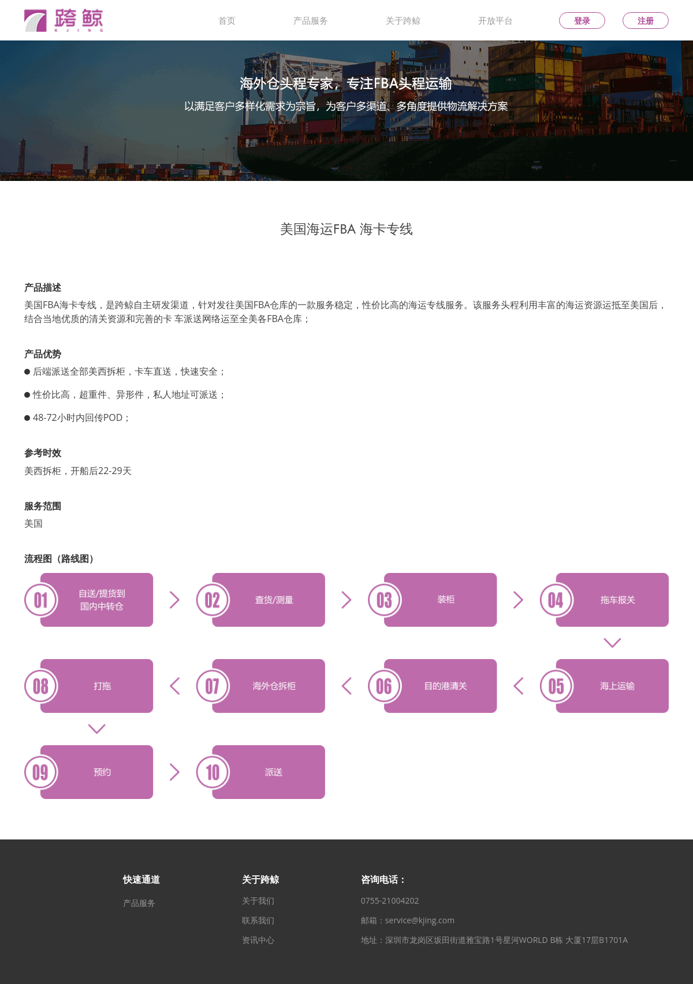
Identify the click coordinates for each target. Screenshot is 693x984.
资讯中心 (258, 940)
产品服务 (310, 20)
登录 (582, 20)
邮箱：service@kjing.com (407, 920)
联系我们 (258, 920)
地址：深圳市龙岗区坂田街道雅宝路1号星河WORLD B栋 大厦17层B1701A (494, 940)
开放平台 (495, 20)
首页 (227, 20)
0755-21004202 (390, 901)
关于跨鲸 (403, 20)
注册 (646, 20)
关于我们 (258, 901)
